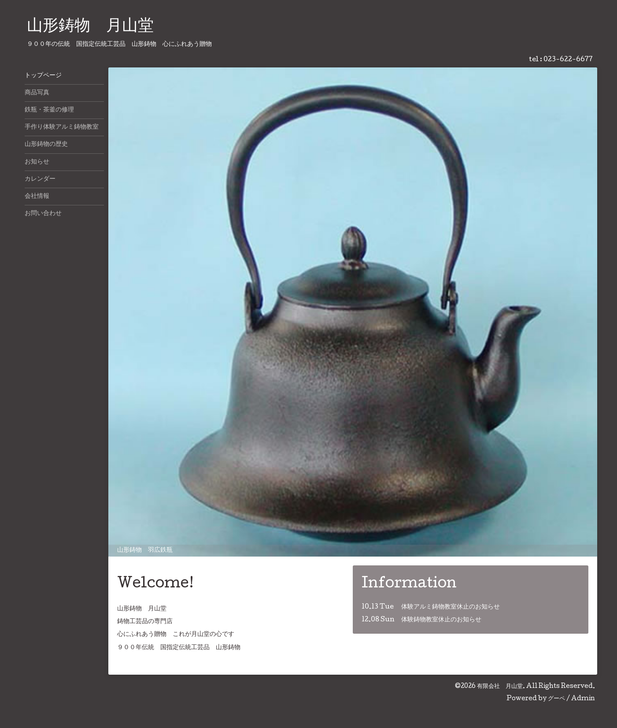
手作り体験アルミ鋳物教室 (62, 127)
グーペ (556, 699)
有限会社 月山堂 (500, 686)
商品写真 (37, 93)
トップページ (43, 75)
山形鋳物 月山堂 (90, 27)
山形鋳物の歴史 (46, 144)
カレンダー (40, 179)
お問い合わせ (43, 213)
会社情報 (37, 196)
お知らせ (37, 162)
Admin (583, 699)
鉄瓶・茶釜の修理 (49, 110)
